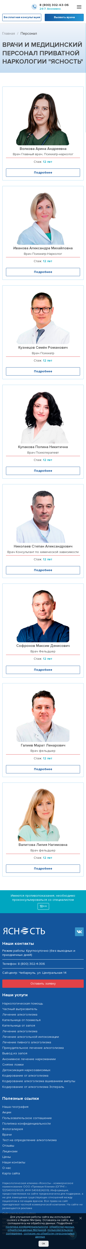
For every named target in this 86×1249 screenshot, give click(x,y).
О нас (6, 1168)
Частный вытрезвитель (19, 1009)
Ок (43, 1243)
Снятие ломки (13, 1065)
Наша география (15, 1107)
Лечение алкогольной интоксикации (30, 1037)
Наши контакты (13, 1162)
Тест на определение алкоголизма (29, 1140)
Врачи (7, 1135)
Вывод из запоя (14, 1053)
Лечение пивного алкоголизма (26, 1042)
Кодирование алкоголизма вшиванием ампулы (38, 1081)
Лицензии (9, 1151)
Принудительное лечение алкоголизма (33, 1048)
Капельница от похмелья (21, 1020)
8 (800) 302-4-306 (31, 964)
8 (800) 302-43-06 (54, 5)
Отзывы (8, 1146)
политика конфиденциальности (27, 1227)
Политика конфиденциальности (26, 1124)
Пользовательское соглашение (27, 1118)
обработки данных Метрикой (27, 1230)
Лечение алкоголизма (19, 1014)
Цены (6, 1157)
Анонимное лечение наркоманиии (29, 1059)
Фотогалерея (12, 1129)
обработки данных (61, 1227)
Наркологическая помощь (22, 1003)
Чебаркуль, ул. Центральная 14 (43, 973)
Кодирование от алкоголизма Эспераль (33, 1087)
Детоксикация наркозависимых (26, 1070)
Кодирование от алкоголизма (25, 1076)
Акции (6, 1112)
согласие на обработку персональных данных (49, 1235)
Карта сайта (11, 1173)
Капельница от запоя (18, 1025)
